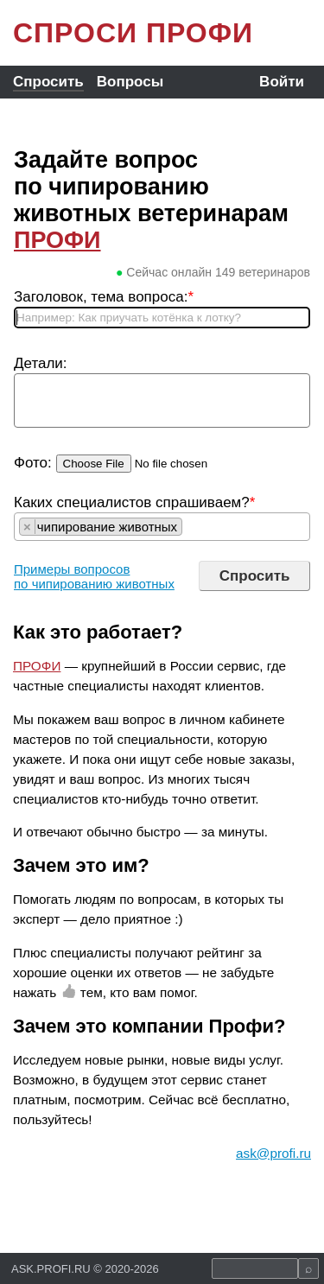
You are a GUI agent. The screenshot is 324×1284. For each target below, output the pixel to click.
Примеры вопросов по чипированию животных (94, 576)
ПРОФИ (57, 240)
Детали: (40, 363)
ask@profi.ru (273, 1153)
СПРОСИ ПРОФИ (133, 32)
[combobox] (162, 526)
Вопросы (130, 81)
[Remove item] (27, 526)
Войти (281, 81)
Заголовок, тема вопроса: (104, 297)
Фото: (33, 462)
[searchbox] (191, 526)
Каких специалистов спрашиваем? (134, 502)
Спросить (48, 81)
